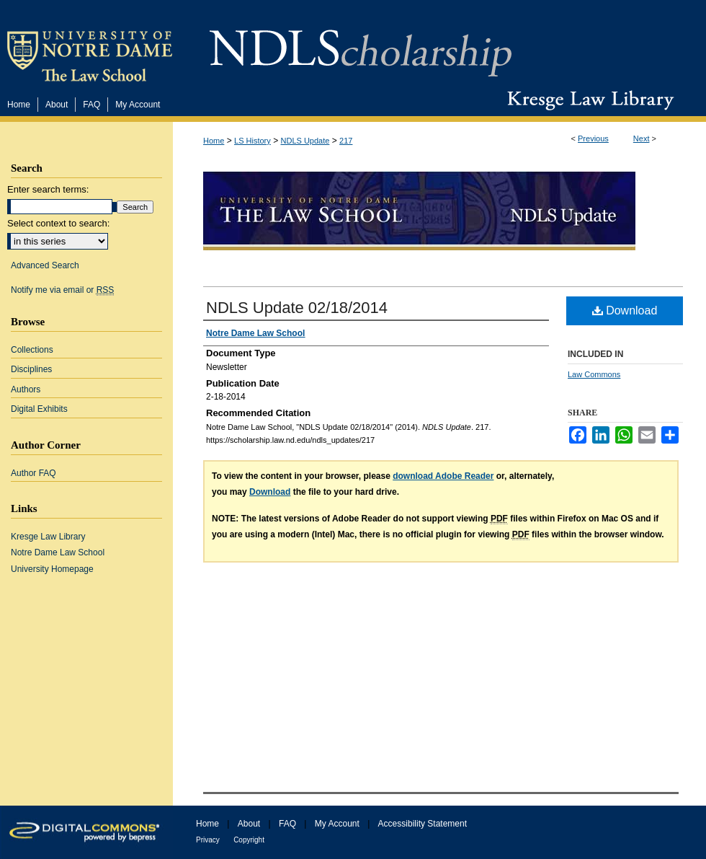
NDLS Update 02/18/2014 (297, 308)
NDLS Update (305, 140)
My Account (337, 824)
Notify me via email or (62, 290)
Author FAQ (33, 473)
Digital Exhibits (39, 409)
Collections (32, 350)
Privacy (208, 840)
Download (625, 310)
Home (213, 140)
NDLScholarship (360, 45)
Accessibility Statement (422, 824)
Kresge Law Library (587, 100)
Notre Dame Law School (57, 552)
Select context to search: (58, 223)
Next (641, 138)
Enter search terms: (48, 189)
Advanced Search (45, 265)
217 (345, 140)
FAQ (287, 824)
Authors (25, 389)
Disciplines (31, 369)
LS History (252, 140)
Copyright (248, 840)
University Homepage (52, 569)
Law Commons (594, 374)
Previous (593, 138)
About (249, 824)
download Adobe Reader (443, 476)
